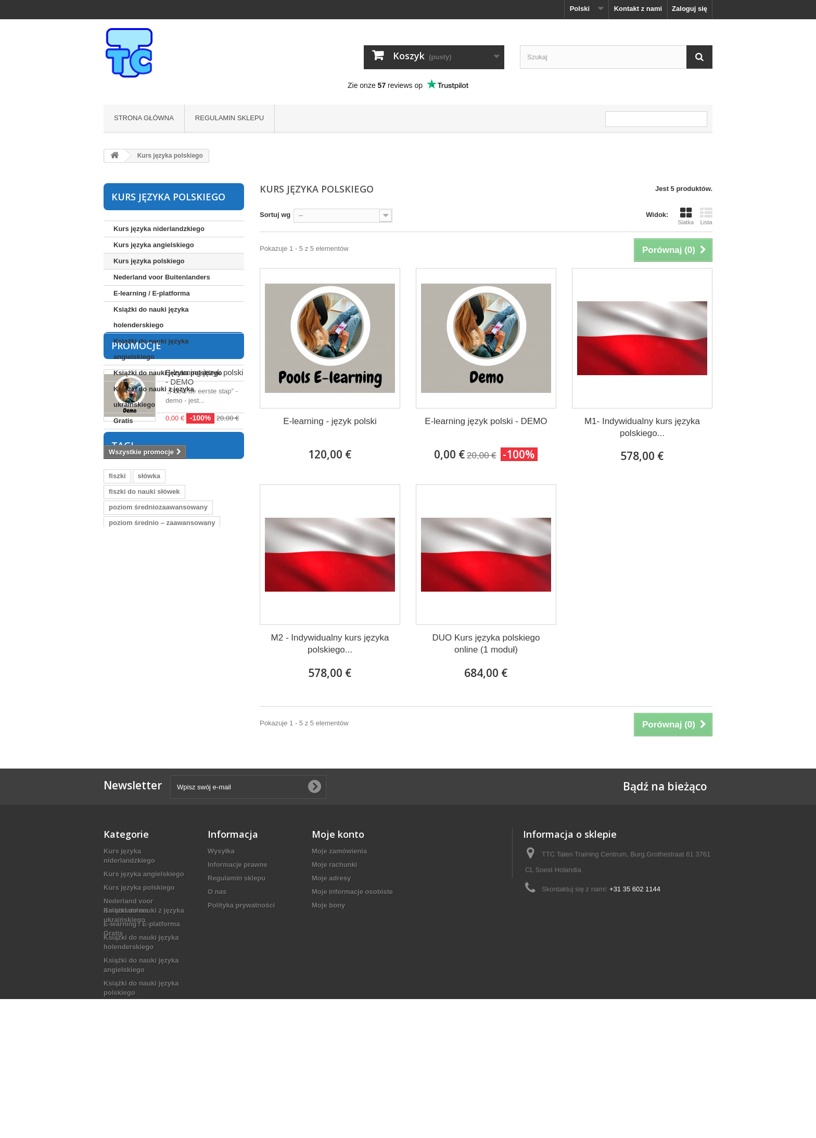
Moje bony (328, 944)
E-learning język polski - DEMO (486, 421)
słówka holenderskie (142, 741)
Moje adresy (331, 916)
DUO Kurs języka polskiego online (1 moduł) (486, 644)
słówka (149, 631)
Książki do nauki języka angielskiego (151, 349)
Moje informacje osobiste (352, 930)
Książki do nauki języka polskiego (167, 373)
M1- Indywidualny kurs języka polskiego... (642, 427)
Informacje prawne (237, 903)
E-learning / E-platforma (151, 293)
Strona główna (144, 118)
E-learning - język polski (330, 421)
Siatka (686, 216)
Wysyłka (221, 889)
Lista (706, 216)
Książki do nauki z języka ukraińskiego (153, 396)
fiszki (117, 631)
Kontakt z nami (638, 8)
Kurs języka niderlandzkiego (159, 229)
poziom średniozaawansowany (158, 663)
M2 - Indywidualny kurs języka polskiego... (330, 644)
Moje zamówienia (339, 889)
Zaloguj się (689, 8)
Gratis (123, 421)
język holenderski (137, 725)
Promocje (136, 458)
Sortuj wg (275, 215)
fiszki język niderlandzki (147, 709)
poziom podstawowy (142, 694)
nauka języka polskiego (146, 756)
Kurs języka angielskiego (153, 245)
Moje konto (338, 872)
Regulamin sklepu (229, 118)
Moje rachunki (334, 903)
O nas (217, 930)
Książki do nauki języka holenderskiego (151, 317)
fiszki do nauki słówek (144, 647)
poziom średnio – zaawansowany (162, 678)
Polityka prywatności (241, 944)
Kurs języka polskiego (149, 261)
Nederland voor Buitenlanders (161, 277)
